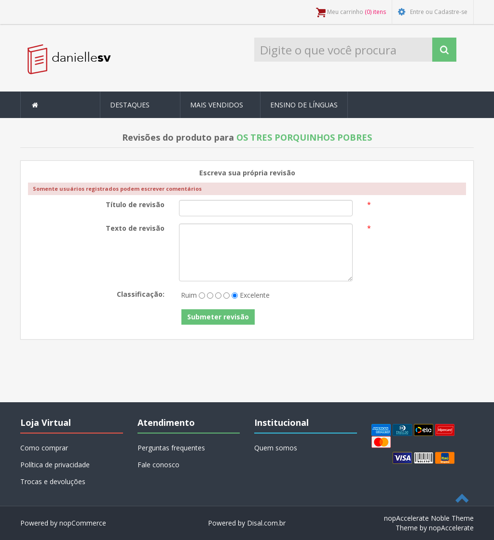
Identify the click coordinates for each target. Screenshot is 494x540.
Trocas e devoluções (52, 481)
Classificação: (141, 294)
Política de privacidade (55, 464)
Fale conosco (158, 464)
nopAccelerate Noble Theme (429, 518)
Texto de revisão (135, 228)
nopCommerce (82, 522)
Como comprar (44, 447)
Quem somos (275, 447)
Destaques (130, 104)
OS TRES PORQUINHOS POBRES (304, 137)
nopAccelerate (451, 527)
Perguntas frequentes (171, 447)
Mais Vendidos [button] (216, 104)
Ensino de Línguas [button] (304, 104)
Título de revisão (135, 204)
